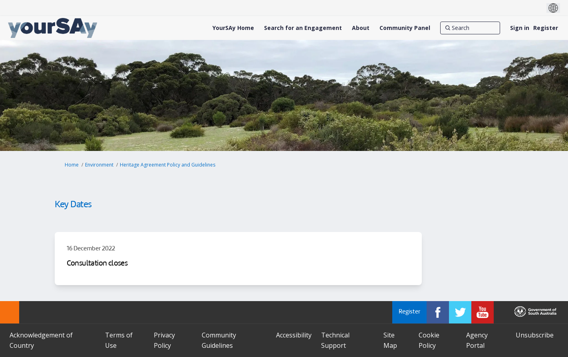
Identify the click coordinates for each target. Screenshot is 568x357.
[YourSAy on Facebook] (438, 312)
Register (545, 28)
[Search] (470, 28)
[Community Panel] (404, 28)
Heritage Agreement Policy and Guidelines (167, 164)
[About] (360, 28)
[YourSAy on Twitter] (460, 312)
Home (72, 164)
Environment (99, 164)
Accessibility (294, 335)
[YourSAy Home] (233, 28)
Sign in (519, 28)
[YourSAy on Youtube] (482, 312)
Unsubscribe (535, 335)
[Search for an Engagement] (303, 28)
